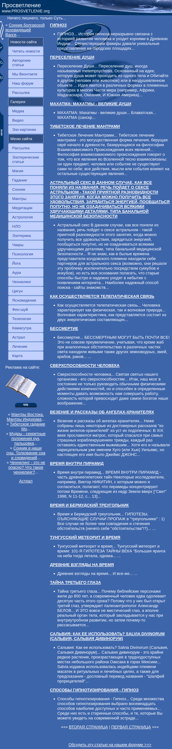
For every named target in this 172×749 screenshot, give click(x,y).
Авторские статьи (21, 62)
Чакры (18, 245)
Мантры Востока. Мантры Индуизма (25, 417)
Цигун (17, 291)
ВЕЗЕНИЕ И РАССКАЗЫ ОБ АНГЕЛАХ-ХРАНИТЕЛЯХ (102, 412)
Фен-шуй (20, 309)
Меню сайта (21, 139)
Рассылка (21, 92)
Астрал (18, 337)
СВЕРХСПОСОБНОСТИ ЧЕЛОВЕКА (84, 365)
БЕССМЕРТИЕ (64, 328)
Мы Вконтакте (24, 74)
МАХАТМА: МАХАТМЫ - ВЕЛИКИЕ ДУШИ (90, 103)
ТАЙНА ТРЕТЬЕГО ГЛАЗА (75, 582)
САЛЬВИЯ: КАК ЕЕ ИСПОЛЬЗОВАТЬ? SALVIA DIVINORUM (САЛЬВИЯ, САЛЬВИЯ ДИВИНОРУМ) (107, 636)
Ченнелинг (21, 282)
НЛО (16, 226)
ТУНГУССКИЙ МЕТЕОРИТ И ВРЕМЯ (85, 537)
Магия (17, 171)
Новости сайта (24, 42)
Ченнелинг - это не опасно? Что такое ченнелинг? (26, 467)
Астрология (22, 217)
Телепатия (21, 319)
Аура (16, 272)
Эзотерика (21, 235)
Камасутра (21, 328)
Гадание (19, 180)
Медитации (22, 208)
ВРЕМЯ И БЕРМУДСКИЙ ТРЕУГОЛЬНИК (89, 505)
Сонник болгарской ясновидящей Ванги (25, 30)
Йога (16, 263)
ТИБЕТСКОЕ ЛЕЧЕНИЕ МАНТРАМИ (85, 126)
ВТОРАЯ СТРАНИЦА (88, 727)
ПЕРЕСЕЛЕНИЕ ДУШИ (72, 57)
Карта (17, 356)
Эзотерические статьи (25, 159)
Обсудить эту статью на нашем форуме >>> (109, 744)
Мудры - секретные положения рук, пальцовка (27, 438)
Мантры (19, 198)
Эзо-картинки (24, 129)
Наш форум (22, 83)
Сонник (18, 189)
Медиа (18, 111)
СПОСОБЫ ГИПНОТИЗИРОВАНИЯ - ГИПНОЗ (94, 690)
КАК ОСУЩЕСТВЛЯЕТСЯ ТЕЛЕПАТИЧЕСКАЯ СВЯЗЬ (102, 296)
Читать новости (26, 51)
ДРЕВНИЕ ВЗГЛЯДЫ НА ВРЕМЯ (82, 564)
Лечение (19, 346)
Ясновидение (24, 300)
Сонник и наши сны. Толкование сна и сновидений (25, 453)
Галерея (18, 102)
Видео (17, 120)
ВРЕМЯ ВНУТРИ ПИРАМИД (77, 463)
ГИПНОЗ (58, 25)
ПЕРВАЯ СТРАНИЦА (131, 727)
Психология (22, 254)
